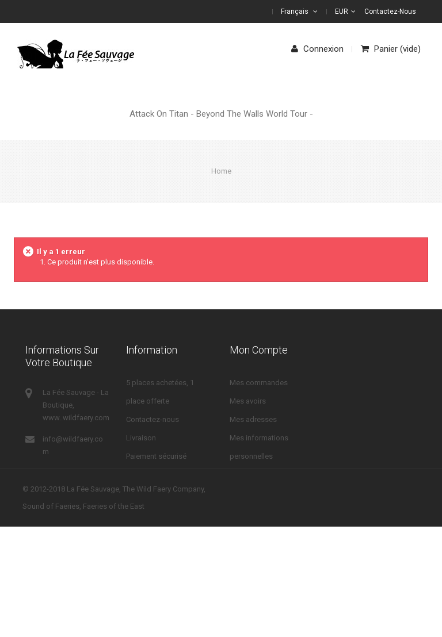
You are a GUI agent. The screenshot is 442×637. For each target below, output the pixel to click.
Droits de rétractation (161, 529)
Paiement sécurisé (156, 456)
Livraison (141, 437)
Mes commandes (259, 382)
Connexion (317, 49)
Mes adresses (253, 419)
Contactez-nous (390, 11)
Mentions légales (154, 511)
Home (221, 171)
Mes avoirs (248, 401)
